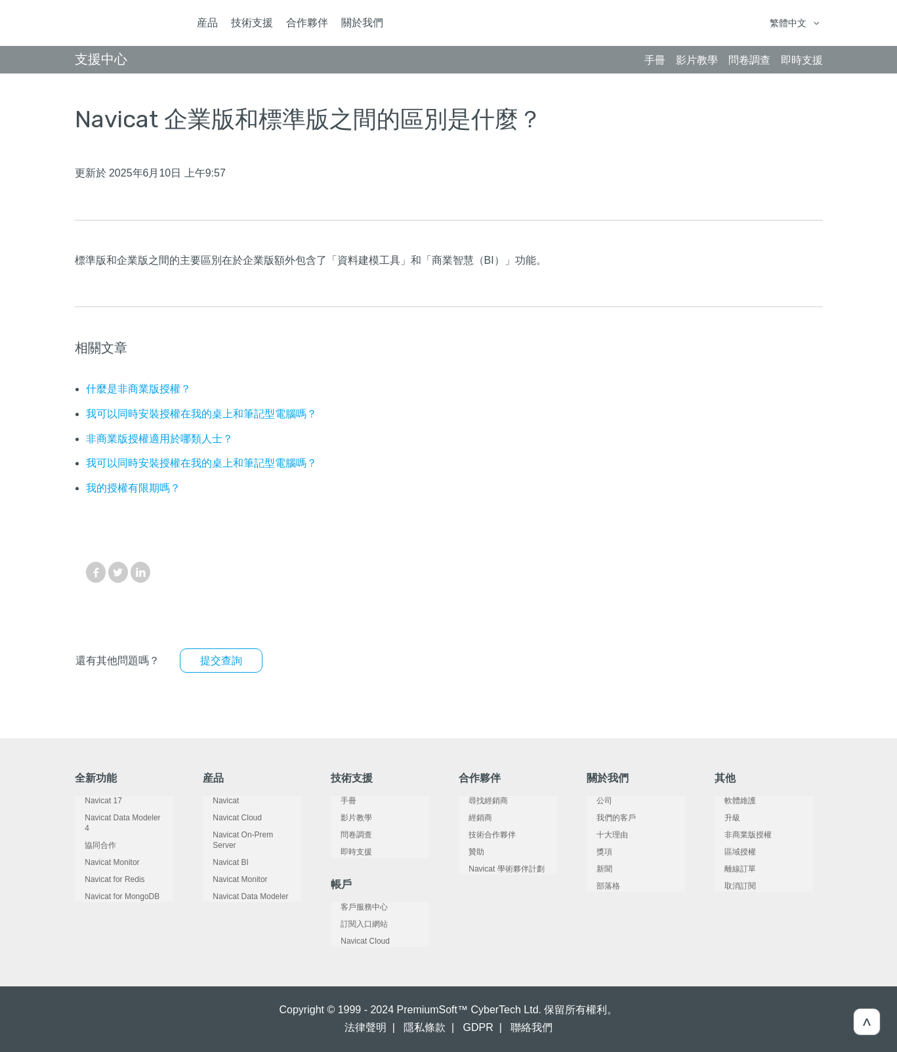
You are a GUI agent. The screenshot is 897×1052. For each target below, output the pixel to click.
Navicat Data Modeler (240, 886)
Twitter (118, 572)
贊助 (466, 851)
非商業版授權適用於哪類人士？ (159, 438)
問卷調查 (346, 834)
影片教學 (346, 817)
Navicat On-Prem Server (246, 834)
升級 (722, 817)
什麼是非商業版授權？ (138, 388)
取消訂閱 (730, 886)
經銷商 (470, 817)
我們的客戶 (606, 817)
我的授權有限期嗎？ (133, 488)
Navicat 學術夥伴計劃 (496, 868)
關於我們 (362, 22)
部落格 (598, 886)
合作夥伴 (307, 22)
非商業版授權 (738, 834)
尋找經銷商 (478, 800)
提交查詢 (221, 660)
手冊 (338, 800)
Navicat (216, 800)
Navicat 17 (93, 800)
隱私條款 (425, 1027)
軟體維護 (730, 800)
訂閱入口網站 (354, 924)
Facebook (96, 572)
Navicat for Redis (105, 868)
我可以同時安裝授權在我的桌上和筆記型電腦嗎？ (201, 413)
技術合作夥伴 (482, 834)
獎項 (594, 851)
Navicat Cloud (227, 817)
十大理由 (602, 834)
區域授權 (730, 851)
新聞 (594, 868)
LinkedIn (140, 572)
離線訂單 (730, 868)
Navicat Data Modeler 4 (116, 817)
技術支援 (252, 22)
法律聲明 (365, 1027)
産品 (207, 22)
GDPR (478, 1027)
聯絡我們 (532, 1027)
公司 (594, 800)
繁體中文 (789, 23)
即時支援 (346, 851)
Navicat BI (221, 851)
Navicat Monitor (102, 851)
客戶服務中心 (354, 907)
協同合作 (90, 834)
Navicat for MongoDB (112, 886)
